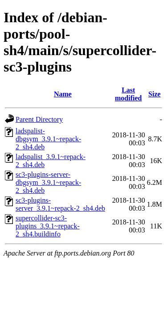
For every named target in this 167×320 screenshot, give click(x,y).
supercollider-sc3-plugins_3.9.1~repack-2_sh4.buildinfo (48, 226)
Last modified (128, 94)
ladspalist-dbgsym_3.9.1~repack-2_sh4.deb (48, 139)
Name (63, 94)
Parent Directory (39, 119)
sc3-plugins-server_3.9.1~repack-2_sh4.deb (60, 204)
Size (154, 94)
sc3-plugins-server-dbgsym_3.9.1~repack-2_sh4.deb (48, 182)
